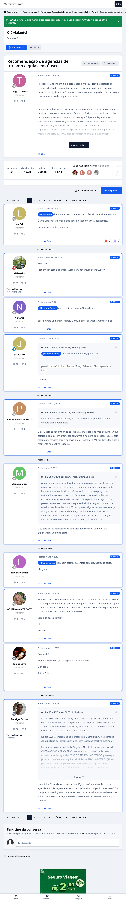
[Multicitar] (39, 241)
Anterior (16, 200)
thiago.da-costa (19, 91)
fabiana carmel (19, 572)
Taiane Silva (19, 663)
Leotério (19, 224)
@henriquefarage (47, 308)
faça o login (84, 833)
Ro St (74, 712)
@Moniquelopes (47, 562)
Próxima (57, 200)
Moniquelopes (19, 483)
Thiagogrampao (80, 476)
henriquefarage (80, 412)
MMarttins (19, 273)
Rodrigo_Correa (19, 719)
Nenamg (19, 317)
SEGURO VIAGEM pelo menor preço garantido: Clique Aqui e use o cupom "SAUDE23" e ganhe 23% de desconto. (57, 21)
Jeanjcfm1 (19, 354)
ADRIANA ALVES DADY (19, 609)
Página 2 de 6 (79, 200)
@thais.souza (45, 214)
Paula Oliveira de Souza (20, 419)
